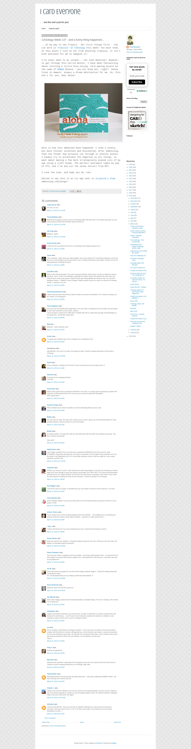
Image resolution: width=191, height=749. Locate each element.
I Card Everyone (60, 12)
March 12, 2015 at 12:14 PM (56, 224)
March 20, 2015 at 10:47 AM (56, 697)
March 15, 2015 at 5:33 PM (55, 621)
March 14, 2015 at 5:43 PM (55, 520)
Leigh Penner (51, 205)
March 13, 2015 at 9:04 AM (55, 443)
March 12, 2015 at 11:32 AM (56, 210)
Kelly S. (49, 647)
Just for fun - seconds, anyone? (137, 315)
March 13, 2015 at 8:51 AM (55, 425)
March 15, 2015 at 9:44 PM (55, 653)
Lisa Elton (50, 271)
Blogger (113, 743)
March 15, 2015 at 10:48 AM (56, 578)
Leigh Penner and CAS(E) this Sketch (138, 252)
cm (48, 627)
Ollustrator (99, 743)
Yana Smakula (52, 498)
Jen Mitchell (51, 597)
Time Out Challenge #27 (138, 255)
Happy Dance (51, 449)
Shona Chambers (53, 552)
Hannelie (50, 375)
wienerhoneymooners (54, 292)
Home (44, 28)
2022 (131, 176)
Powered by (137, 90)
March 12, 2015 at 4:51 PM (55, 330)
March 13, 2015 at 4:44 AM (55, 398)
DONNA (60, 69)
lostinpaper (51, 611)
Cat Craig (50, 231)
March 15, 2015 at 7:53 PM (55, 641)
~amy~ (49, 526)
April (132, 221)
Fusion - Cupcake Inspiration (136, 236)
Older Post (117, 722)
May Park (50, 660)
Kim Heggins (51, 486)
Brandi (49, 431)
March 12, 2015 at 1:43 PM (55, 265)
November (134, 201)
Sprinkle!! (133, 308)
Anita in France (52, 512)
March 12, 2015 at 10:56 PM (56, 356)
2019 (131, 184)
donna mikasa (52, 538)
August (133, 209)
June (132, 215)
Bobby (49, 417)
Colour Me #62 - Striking (138, 287)
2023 (131, 173)
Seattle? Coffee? (135, 326)
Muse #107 (133, 311)
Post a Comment (50, 718)
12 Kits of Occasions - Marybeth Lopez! (137, 227)
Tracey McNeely (52, 217)
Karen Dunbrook (52, 585)
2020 (131, 181)
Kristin (49, 336)
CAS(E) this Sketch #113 (138, 319)
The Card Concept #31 (137, 268)
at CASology (71, 48)
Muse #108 (133, 301)
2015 (131, 196)
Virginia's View (105, 178)
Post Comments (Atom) (58, 726)
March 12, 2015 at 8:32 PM (55, 342)
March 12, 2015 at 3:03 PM (55, 299)
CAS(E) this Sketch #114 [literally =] (138, 297)
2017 (131, 190)
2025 (131, 167)
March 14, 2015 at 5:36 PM (55, 506)
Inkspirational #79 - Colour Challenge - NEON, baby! (137, 246)
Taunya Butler (52, 674)
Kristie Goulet (52, 243)
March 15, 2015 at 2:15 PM (55, 604)
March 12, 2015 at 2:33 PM (55, 285)
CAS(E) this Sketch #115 (138, 270)
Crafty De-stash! (54, 28)
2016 (131, 193)
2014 (131, 336)
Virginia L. (50, 688)
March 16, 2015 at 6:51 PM (55, 681)
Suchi (49, 362)
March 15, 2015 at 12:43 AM (56, 546)
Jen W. (49, 569)
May (132, 218)
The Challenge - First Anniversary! (137, 241)
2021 (131, 178)
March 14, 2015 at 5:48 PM (55, 532)
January (133, 332)
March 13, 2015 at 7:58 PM (55, 479)
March (133, 224)
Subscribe (137, 82)
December (134, 198)
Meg (48, 324)
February (134, 330)
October (133, 204)
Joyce (49, 255)
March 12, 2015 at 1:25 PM (55, 249)
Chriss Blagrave (52, 306)
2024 (131, 170)
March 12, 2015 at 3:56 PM (55, 318)
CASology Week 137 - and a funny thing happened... (137, 291)
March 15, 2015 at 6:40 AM (55, 562)
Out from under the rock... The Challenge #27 (138, 274)
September (134, 207)
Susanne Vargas (52, 405)
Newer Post (46, 722)
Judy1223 (50, 468)
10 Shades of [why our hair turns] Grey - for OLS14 (137, 279)
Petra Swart (51, 389)
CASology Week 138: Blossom (137, 264)
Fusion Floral (134, 284)
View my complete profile (135, 52)
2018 (131, 187)
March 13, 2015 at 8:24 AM (55, 410)
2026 (131, 164)
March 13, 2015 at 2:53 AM (55, 382)
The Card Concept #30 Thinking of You (137, 322)
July (132, 212)
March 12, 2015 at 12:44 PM (56, 237)
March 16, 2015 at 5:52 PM (55, 667)
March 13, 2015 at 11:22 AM (56, 461)
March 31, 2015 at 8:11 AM (55, 714)
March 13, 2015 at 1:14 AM (55, 368)
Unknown (50, 704)
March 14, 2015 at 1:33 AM (55, 491)
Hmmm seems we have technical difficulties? (137, 231)
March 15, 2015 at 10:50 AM (56, 590)
